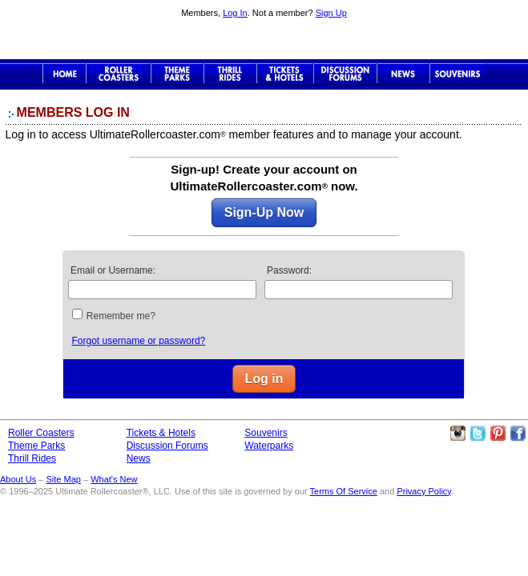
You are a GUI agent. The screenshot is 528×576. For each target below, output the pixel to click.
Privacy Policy (424, 491)
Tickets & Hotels (161, 432)
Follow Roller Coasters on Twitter (478, 434)
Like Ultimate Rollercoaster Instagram (457, 434)
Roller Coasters (41, 432)
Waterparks (268, 445)
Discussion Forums (345, 73)
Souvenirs (457, 73)
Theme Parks (177, 73)
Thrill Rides (230, 73)
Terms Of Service (343, 491)
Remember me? (121, 316)
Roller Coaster (118, 73)
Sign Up (331, 13)
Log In (235, 13)
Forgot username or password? (138, 340)
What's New (114, 479)
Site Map (63, 479)
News (403, 73)
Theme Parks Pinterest (498, 434)
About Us (18, 479)
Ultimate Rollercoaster (264, 40)
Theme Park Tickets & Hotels (284, 73)
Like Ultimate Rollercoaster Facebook (518, 434)
